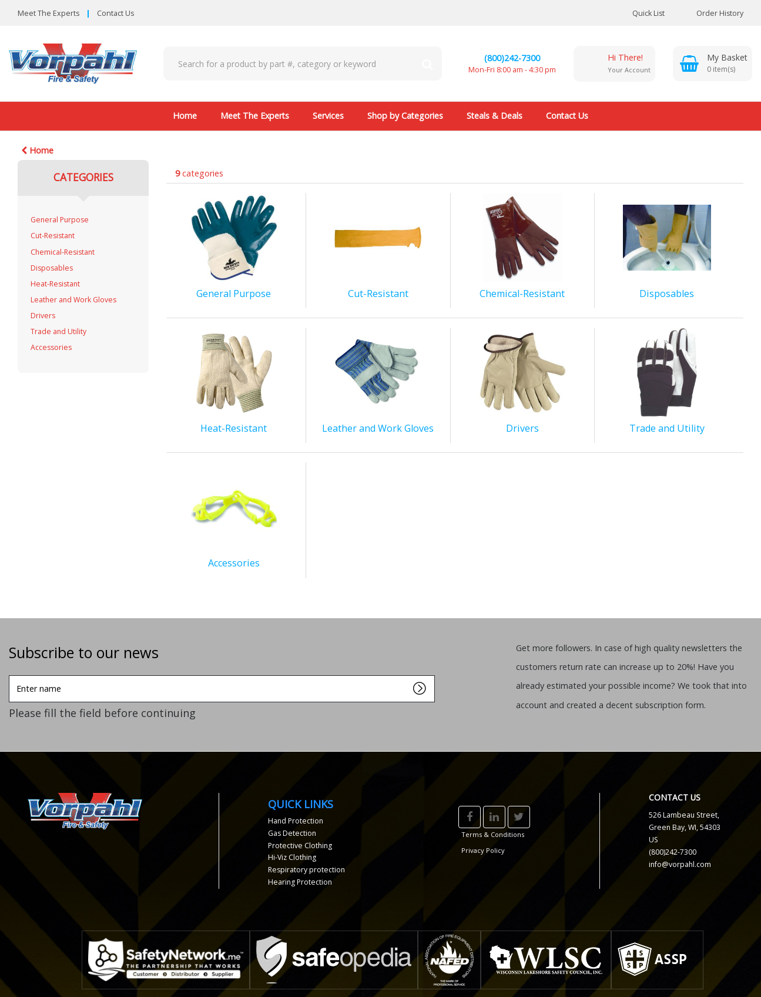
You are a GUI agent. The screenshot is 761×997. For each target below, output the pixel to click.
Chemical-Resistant (63, 252)
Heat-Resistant (55, 284)
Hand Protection (295, 821)
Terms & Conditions (492, 834)
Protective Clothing (300, 846)
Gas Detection (292, 833)
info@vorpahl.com (680, 864)
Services (328, 115)
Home (185, 115)
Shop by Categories (405, 115)
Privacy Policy (483, 850)
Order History (711, 13)
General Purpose (60, 220)
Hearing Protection (300, 882)
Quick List (640, 13)
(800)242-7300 (512, 58)
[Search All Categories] (302, 63)
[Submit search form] (427, 63)
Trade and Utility (58, 331)
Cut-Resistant (53, 236)
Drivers (43, 316)
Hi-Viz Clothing (292, 857)
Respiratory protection (306, 870)
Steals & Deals (494, 115)
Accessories (51, 347)
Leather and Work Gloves (73, 300)
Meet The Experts (48, 13)
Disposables (52, 268)
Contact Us (115, 13)
